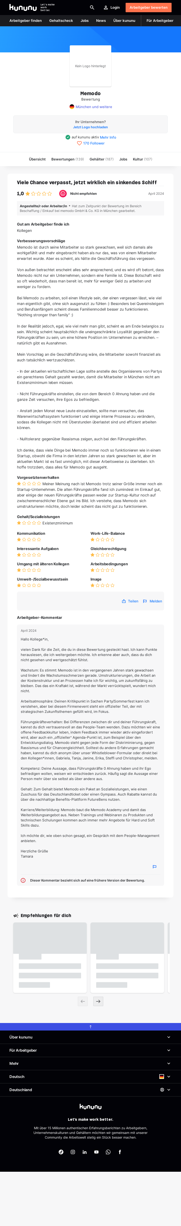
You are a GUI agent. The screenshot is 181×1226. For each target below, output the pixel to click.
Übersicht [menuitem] (37, 159)
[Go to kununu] (23, 7)
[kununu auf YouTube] (96, 1152)
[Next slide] (98, 1001)
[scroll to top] (90, 1027)
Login (111, 7)
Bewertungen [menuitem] (67, 159)
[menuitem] (142, 159)
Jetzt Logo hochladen (90, 127)
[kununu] (91, 1106)
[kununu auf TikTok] (61, 1152)
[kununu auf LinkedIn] (85, 1152)
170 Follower (94, 143)
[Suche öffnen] (92, 7)
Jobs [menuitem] (123, 159)
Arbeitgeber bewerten (149, 7)
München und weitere (94, 107)
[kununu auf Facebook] (120, 1152)
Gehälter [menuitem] (102, 159)
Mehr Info (108, 137)
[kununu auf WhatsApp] (108, 1152)
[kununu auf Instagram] (73, 1152)
